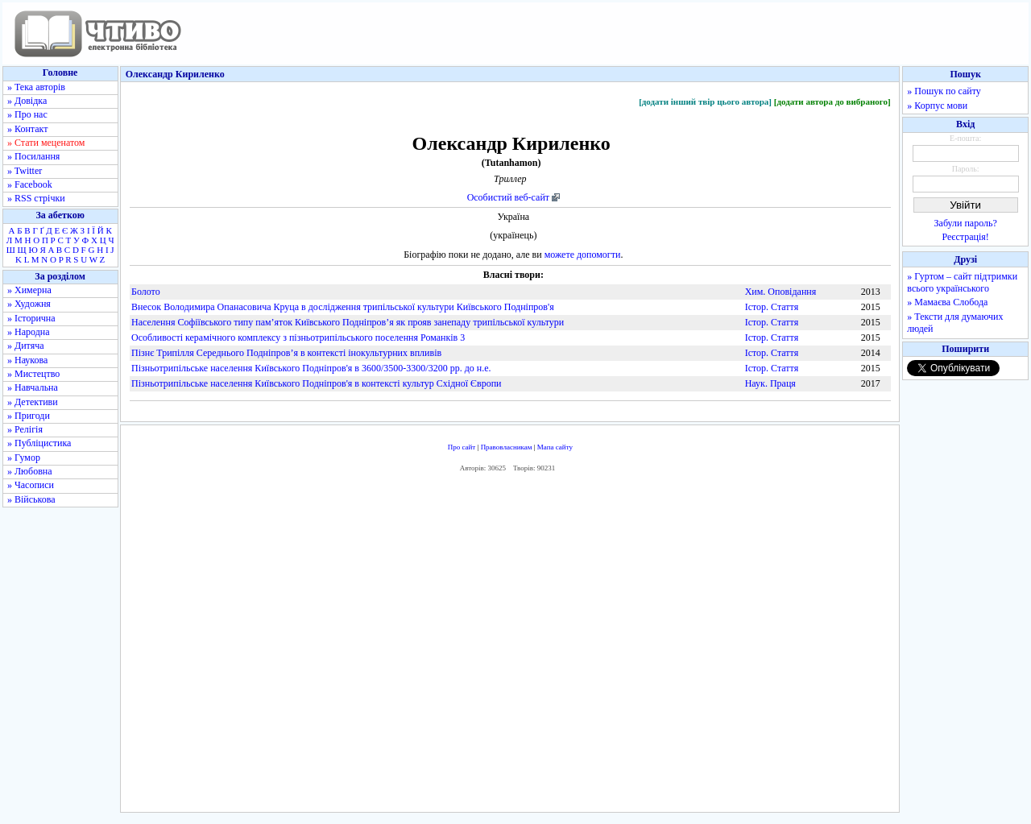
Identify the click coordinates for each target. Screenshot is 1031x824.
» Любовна (29, 471)
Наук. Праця (770, 383)
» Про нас (27, 114)
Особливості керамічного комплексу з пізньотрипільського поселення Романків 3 (298, 337)
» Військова (31, 499)
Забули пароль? (965, 223)
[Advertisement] (509, 647)
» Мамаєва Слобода (947, 302)
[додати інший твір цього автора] (705, 101)
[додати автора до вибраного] (832, 101)
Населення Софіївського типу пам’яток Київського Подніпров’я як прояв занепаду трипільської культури (347, 322)
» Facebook (29, 184)
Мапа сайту (555, 447)
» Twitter (24, 170)
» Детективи (32, 402)
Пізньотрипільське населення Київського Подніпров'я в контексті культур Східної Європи (316, 383)
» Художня (29, 303)
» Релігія (25, 429)
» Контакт (27, 129)
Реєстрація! (965, 236)
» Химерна (29, 290)
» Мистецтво (33, 373)
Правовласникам (506, 447)
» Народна (28, 331)
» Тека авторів (36, 87)
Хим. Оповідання (781, 291)
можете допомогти (582, 254)
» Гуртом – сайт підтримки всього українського (962, 282)
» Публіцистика (39, 443)
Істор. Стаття (772, 307)
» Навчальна (32, 387)
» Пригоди (28, 415)
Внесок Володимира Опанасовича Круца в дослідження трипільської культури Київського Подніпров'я (342, 307)
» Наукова (27, 360)
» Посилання (33, 156)
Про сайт (462, 447)
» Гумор (23, 457)
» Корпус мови (937, 105)
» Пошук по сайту (943, 91)
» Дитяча (25, 345)
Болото (145, 291)
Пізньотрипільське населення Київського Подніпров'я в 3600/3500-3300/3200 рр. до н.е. (311, 368)
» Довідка (27, 100)
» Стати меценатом (46, 142)
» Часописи (30, 485)
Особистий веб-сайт (508, 197)
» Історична (31, 318)
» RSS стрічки (36, 198)
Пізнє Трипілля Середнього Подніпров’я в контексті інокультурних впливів (286, 352)
